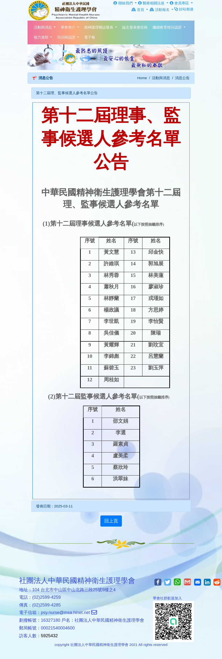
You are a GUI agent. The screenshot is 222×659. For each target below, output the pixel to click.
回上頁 (111, 520)
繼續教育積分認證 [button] (168, 27)
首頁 (138, 10)
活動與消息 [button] (43, 27)
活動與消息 (161, 78)
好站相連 (183, 9)
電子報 (89, 37)
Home (142, 78)
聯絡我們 (123, 3)
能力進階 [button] (41, 37)
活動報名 (159, 10)
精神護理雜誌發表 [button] (99, 27)
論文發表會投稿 (135, 27)
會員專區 (180, 3)
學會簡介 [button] (68, 27)
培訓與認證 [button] (66, 37)
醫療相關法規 (151, 3)
